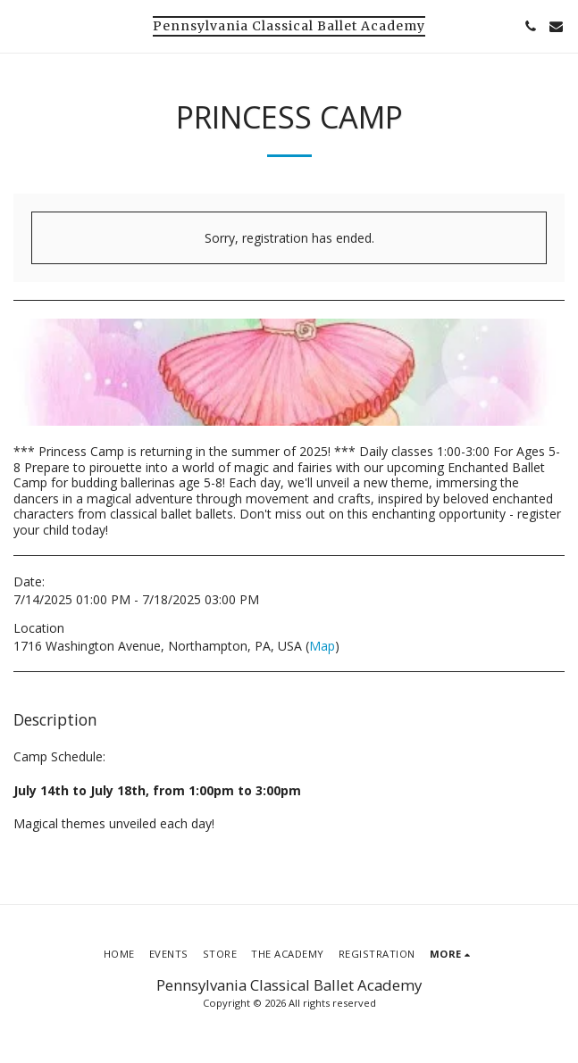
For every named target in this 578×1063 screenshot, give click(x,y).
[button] (19, 25)
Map (322, 645)
